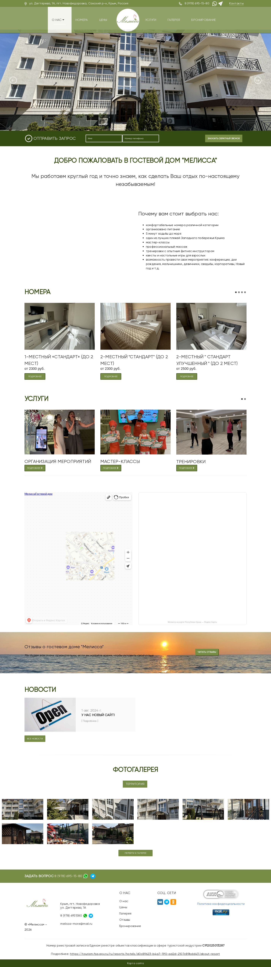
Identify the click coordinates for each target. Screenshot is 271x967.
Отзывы (124, 919)
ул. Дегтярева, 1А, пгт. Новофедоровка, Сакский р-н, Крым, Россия (78, 3)
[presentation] (181, 139)
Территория (135, 784)
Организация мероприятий (57, 461)
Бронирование (209, 19)
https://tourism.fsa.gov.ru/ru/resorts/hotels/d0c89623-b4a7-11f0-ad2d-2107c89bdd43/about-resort (145, 954)
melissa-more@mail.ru (76, 923)
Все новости (35, 738)
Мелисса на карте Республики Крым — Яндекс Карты (192, 622)
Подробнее (35, 468)
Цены (103, 19)
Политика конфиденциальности (221, 904)
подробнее (35, 376)
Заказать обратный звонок (224, 138)
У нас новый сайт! (98, 715)
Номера (80, 19)
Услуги (152, 19)
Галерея (177, 19)
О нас (55, 19)
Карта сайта (135, 963)
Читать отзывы (207, 652)
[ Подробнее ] (89, 721)
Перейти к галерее (135, 853)
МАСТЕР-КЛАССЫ (120, 461)
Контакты (236, 3)
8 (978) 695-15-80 (197, 3)
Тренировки (191, 461)
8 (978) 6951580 (71, 915)
